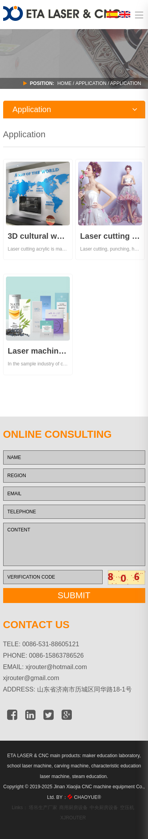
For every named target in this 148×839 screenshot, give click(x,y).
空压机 (127, 807)
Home (64, 83)
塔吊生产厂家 (43, 807)
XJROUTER (73, 818)
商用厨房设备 (73, 807)
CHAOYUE (87, 797)
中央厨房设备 (104, 807)
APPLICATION (90, 83)
